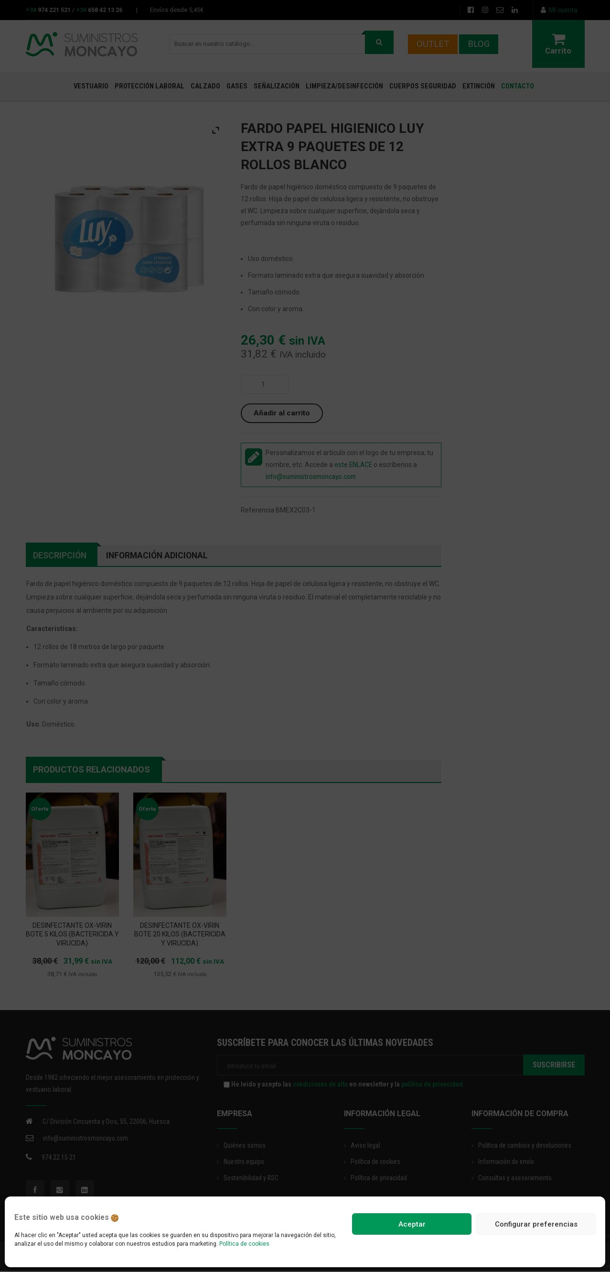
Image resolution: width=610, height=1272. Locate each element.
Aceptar (412, 1224)
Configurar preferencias (536, 1224)
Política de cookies (244, 1243)
